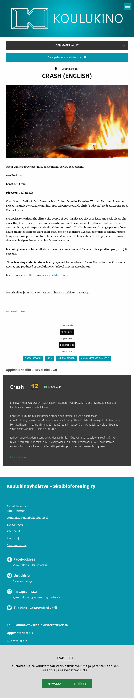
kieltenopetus (67, 345)
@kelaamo (37, 597)
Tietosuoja (13, 538)
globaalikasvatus (33, 358)
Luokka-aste (67, 325)
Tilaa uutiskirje (23, 581)
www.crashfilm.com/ (55, 275)
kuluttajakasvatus (66, 358)
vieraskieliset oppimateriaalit (95, 358)
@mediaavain (40, 565)
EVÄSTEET (65, 658)
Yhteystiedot (15, 524)
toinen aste (67, 332)
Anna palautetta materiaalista (67, 58)
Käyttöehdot (15, 531)
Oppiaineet (66, 338)
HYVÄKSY (55, 684)
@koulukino (21, 565)
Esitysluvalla (54, 387)
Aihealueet (67, 351)
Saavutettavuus (16, 545)
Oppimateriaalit (70, 69)
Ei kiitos (80, 684)
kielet (49, 358)
